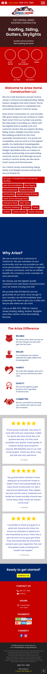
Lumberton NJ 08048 (24, 657)
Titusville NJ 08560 (13, 655)
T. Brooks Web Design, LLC (23, 671)
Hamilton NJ (17, 660)
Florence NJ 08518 (12, 654)
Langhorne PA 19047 (24, 661)
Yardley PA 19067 (8, 660)
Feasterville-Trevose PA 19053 (31, 652)
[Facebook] (2, 3)
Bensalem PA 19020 (37, 660)
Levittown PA (33, 661)
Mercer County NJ (34, 654)
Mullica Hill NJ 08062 (12, 658)
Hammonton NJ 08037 (12, 657)
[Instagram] (6, 3)
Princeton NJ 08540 (24, 658)
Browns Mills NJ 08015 (25, 655)
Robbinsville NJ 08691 (26, 660)
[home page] (23, 15)
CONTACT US (23, 575)
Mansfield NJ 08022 (35, 657)
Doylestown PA (35, 655)
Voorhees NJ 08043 (35, 658)
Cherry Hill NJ (14, 661)
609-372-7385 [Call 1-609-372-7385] (26, 2)
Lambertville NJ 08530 (23, 654)
